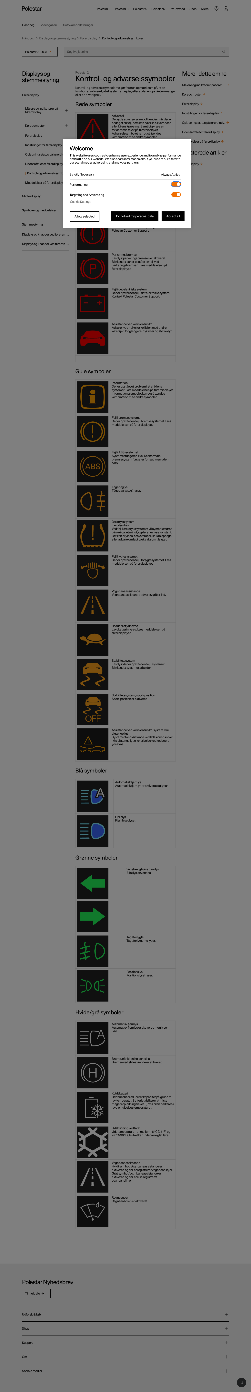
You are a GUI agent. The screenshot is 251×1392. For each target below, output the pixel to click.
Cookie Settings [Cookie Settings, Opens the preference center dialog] (80, 201)
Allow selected (85, 216)
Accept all (173, 216)
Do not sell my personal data (135, 216)
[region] (127, 183)
